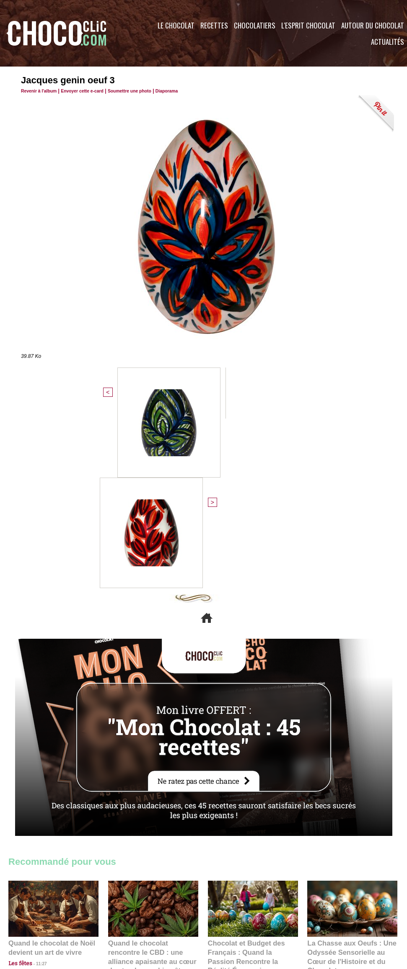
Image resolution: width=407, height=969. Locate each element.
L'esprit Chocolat (308, 25)
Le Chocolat (176, 25)
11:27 (36, 792)
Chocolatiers (254, 25)
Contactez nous (33, 918)
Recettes (214, 25)
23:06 (232, 808)
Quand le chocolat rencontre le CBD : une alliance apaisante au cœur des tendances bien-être (152, 781)
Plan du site (227, 918)
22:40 (331, 800)
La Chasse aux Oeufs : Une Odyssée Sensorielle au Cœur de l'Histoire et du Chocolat (348, 781)
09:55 (167, 800)
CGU (120, 918)
